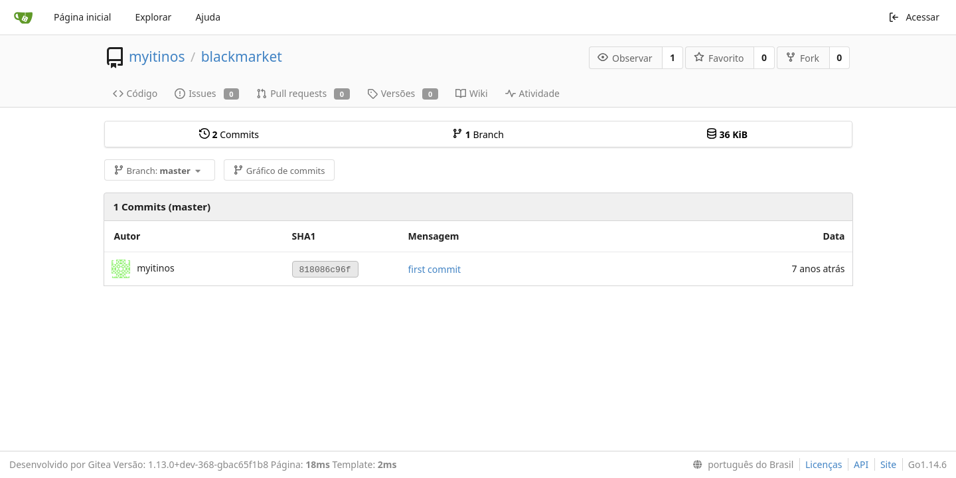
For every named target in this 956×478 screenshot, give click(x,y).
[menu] (739, 464)
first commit (434, 269)
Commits (229, 134)
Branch (478, 134)
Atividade (532, 93)
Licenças (823, 464)
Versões (402, 93)
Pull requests (303, 93)
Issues (207, 93)
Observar (625, 58)
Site (888, 464)
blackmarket (241, 56)
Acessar (913, 17)
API (861, 464)
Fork (802, 58)
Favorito (719, 58)
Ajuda (207, 17)
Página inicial (82, 17)
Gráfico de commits (279, 171)
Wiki (471, 93)
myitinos (157, 56)
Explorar (153, 17)
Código (135, 93)
